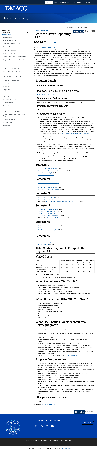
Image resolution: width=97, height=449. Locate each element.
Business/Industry (77, 2)
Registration (6, 90)
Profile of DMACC (8, 65)
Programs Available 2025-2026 (12, 43)
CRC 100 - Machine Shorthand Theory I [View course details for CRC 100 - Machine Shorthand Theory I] (48, 168)
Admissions (6, 86)
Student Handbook (8, 83)
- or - (47, 420)
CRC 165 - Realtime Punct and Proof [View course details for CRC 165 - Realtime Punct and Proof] (47, 187)
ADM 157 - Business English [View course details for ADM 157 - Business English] (45, 173)
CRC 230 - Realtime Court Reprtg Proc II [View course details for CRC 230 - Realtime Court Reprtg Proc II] (48, 230)
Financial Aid (7, 96)
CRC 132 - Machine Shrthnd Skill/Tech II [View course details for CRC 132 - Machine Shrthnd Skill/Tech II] (48, 185)
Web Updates (68, 440)
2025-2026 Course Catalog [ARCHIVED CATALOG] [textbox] (76, 27)
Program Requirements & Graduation (14, 60)
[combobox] (81, 27)
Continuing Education (65, 2)
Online (54, 42)
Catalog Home (7, 37)
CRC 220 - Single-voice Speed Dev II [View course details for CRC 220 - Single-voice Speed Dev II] (47, 225)
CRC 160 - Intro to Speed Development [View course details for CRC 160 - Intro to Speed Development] (48, 199)
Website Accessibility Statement (56, 440)
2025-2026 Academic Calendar (12, 77)
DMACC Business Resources (12, 111)
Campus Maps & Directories (11, 68)
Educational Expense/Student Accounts (15, 93)
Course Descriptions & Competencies (14, 56)
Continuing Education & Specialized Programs (14, 115)
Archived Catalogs (8, 122)
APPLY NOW (87, 422)
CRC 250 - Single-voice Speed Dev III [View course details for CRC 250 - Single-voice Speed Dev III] (47, 240)
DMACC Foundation (9, 119)
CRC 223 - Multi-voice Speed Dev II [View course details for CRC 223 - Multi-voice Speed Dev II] (47, 228)
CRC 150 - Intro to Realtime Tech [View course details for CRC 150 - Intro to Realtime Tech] (46, 197)
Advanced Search (7, 34)
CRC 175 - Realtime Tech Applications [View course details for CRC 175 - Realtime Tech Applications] (48, 209)
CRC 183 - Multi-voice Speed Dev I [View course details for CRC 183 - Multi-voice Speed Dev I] (47, 213)
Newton (50, 42)
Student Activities (8, 106)
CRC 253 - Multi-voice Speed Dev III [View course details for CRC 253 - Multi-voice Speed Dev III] (47, 242)
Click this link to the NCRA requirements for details (75, 133)
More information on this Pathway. (46, 94)
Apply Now (87, 2)
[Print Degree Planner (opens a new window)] (86, 31)
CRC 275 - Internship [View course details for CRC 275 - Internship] (43, 244)
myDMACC (49, 2)
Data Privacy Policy (42, 440)
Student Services (8, 103)
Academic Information (9, 99)
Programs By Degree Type (11, 50)
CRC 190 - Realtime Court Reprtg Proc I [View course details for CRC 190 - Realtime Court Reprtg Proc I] (48, 215)
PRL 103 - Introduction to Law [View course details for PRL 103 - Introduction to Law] (46, 175)
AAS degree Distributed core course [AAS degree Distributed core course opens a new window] (55, 232)
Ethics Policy (34, 440)
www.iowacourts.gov (72, 355)
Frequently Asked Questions (11, 80)
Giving (55, 2)
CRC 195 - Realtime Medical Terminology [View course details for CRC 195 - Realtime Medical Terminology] (49, 189)
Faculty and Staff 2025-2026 (11, 71)
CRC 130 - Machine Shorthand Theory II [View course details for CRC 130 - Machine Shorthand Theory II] (48, 183)
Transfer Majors (8, 47)
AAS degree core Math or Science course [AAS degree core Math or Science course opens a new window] (57, 218)
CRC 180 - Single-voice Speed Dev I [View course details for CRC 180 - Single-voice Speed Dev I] (47, 211)
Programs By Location (10, 53)
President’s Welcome (9, 40)
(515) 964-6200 (40, 420)
